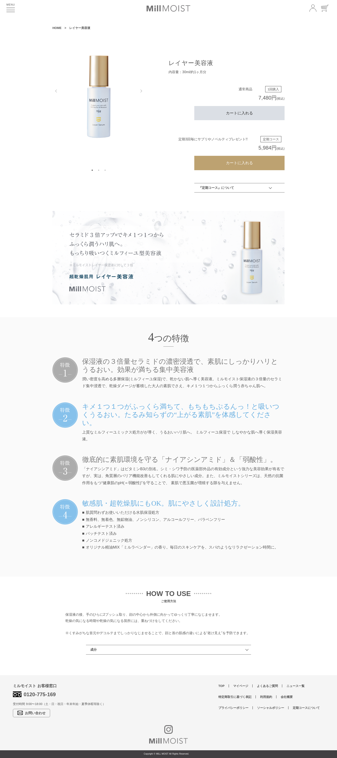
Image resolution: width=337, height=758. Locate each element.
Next (141, 90)
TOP (221, 686)
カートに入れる (239, 113)
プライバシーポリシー (233, 707)
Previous (56, 90)
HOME (56, 28)
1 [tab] (92, 170)
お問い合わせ (31, 713)
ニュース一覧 (295, 686)
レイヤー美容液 (79, 28)
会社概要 (287, 697)
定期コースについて (306, 707)
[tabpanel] (98, 96)
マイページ (240, 686)
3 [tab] (105, 170)
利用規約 (266, 697)
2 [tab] (99, 170)
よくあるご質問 (267, 686)
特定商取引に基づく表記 (234, 697)
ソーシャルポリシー (270, 707)
